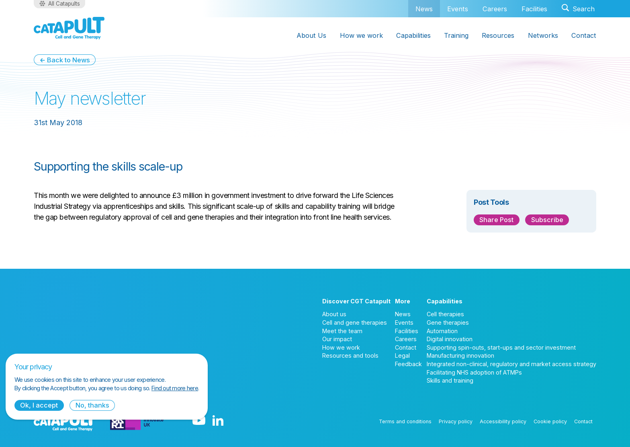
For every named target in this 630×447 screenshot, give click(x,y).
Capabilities (413, 35)
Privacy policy (455, 421)
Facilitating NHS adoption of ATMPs (474, 372)
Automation (442, 331)
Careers (495, 9)
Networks (543, 35)
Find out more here (174, 388)
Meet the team (342, 331)
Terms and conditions (405, 421)
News (424, 8)
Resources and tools (350, 355)
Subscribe (547, 220)
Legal (402, 355)
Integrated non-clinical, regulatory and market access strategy (511, 363)
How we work (361, 35)
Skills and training (450, 380)
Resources (498, 35)
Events (457, 9)
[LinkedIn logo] (218, 421)
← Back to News (64, 60)
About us (334, 314)
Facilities (534, 9)
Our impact (337, 339)
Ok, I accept (39, 405)
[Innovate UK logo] (137, 421)
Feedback (408, 363)
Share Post (496, 220)
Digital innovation (449, 339)
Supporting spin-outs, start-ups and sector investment (501, 347)
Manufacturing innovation (460, 355)
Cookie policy (550, 421)
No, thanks (92, 405)
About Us (311, 35)
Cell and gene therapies (354, 322)
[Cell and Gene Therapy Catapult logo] (69, 28)
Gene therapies (448, 322)
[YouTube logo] (198, 421)
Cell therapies (445, 314)
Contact (583, 35)
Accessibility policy (503, 421)
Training (456, 35)
